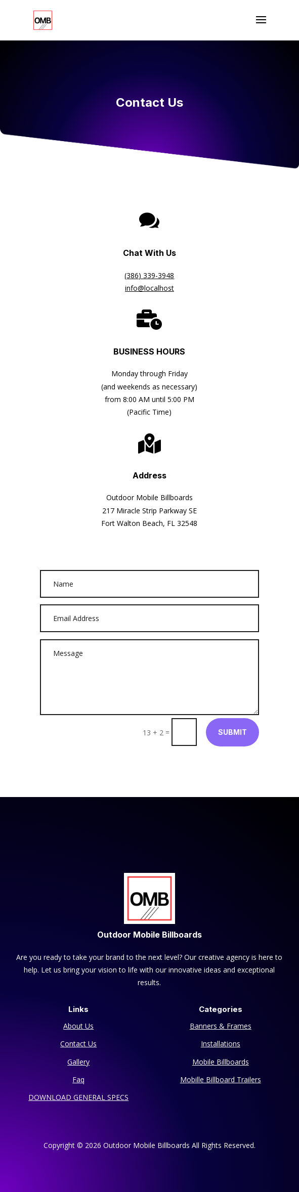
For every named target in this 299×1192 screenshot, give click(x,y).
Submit (232, 732)
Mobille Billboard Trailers (220, 1079)
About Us (78, 1026)
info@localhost (149, 288)
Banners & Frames (220, 1026)
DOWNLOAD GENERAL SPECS (78, 1097)
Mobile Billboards (220, 1062)
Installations (220, 1043)
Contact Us (78, 1043)
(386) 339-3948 (149, 275)
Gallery (78, 1062)
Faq (78, 1079)
